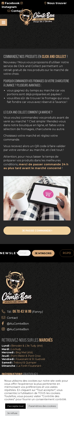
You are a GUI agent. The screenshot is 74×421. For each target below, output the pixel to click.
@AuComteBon (18, 323)
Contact (17, 11)
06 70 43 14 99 (22, 311)
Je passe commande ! (37, 230)
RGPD (67, 253)
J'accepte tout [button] (15, 406)
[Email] (24, 253)
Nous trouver (57, 3)
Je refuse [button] (12, 413)
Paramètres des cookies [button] (42, 406)
